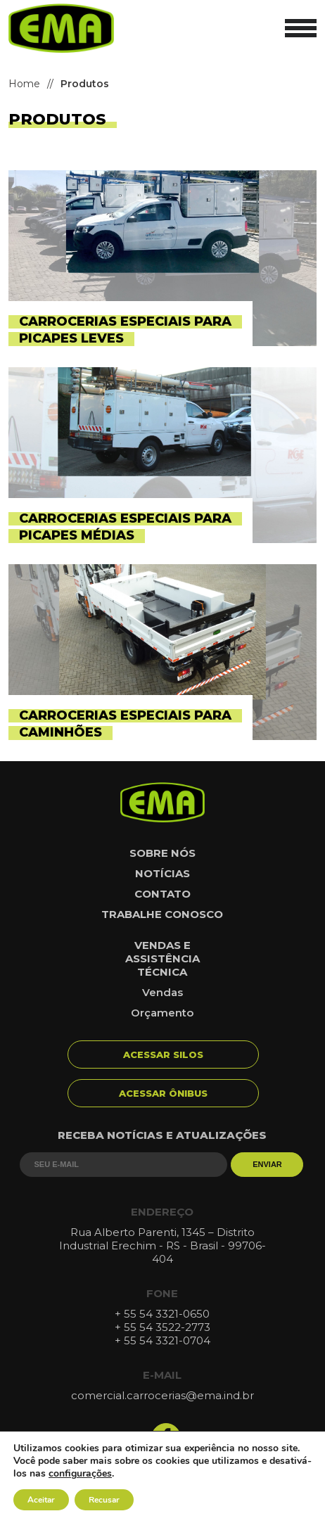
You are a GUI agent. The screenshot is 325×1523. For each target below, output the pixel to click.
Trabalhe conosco (162, 914)
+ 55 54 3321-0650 (162, 1313)
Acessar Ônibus (163, 1093)
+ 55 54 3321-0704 (162, 1340)
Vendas (162, 992)
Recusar (104, 1499)
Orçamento (162, 1012)
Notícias (162, 873)
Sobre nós (162, 853)
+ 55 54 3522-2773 (162, 1327)
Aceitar (41, 1499)
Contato (162, 893)
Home (24, 83)
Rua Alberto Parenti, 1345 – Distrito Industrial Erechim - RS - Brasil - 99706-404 (162, 1245)
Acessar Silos (163, 1054)
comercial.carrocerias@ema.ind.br (162, 1395)
